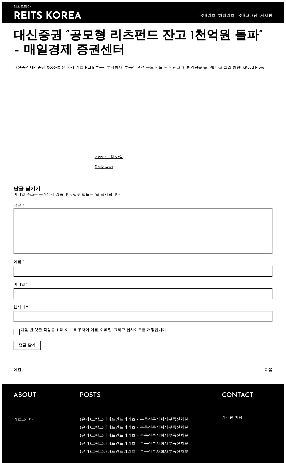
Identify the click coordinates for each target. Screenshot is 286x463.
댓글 (19, 205)
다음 (268, 370)
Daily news (104, 167)
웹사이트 (21, 307)
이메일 (21, 285)
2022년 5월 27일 (109, 157)
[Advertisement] (143, 120)
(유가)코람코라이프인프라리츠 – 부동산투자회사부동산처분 (134, 419)
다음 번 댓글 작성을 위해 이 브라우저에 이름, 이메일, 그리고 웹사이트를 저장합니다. (93, 330)
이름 (19, 262)
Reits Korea (48, 16)
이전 (17, 370)
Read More (254, 68)
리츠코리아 (23, 420)
